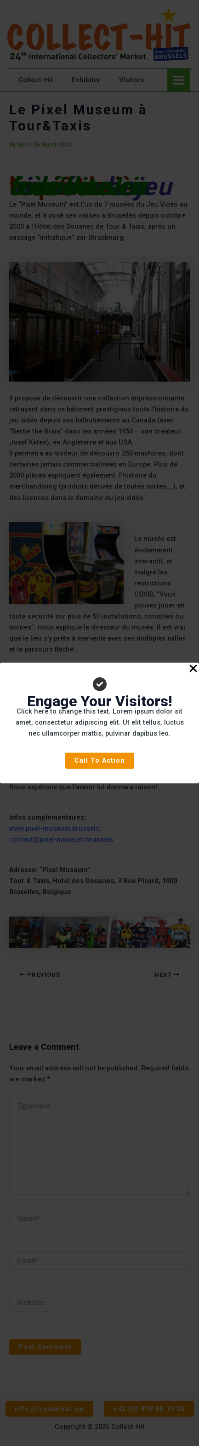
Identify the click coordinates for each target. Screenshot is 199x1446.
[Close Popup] (193, 669)
